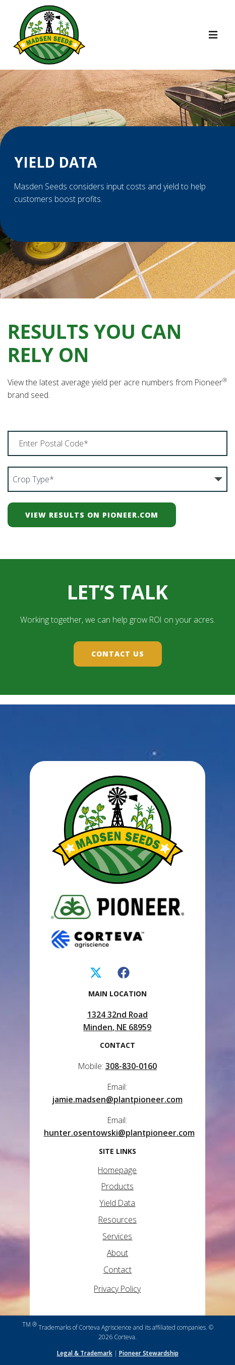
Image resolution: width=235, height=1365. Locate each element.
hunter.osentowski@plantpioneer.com (119, 1132)
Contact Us (117, 654)
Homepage (117, 1170)
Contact (117, 1269)
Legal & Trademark (84, 1353)
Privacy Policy (117, 1288)
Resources (117, 1219)
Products (117, 1186)
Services (117, 1236)
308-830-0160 (131, 1066)
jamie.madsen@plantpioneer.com (117, 1099)
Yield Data (117, 1202)
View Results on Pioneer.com (91, 515)
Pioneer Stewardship (149, 1353)
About (117, 1252)
